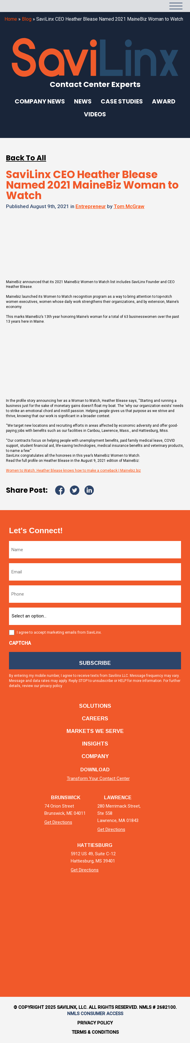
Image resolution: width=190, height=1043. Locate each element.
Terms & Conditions (95, 1032)
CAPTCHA (20, 643)
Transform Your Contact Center (98, 778)
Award (163, 101)
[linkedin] (63, 909)
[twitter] (79, 909)
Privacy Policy (95, 1023)
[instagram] (111, 909)
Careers (95, 719)
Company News (40, 101)
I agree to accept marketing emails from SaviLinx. (59, 632)
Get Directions (58, 822)
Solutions (95, 706)
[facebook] (95, 909)
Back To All (26, 158)
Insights (95, 744)
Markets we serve (95, 731)
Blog (26, 19)
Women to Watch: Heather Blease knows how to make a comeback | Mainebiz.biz (73, 470)
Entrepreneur (91, 206)
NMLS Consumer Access (95, 1013)
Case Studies (122, 101)
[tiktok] (127, 909)
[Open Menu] (176, 6)
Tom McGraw (129, 206)
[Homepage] (18, 6)
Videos (95, 114)
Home (10, 19)
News (83, 101)
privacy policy (51, 686)
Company (95, 756)
